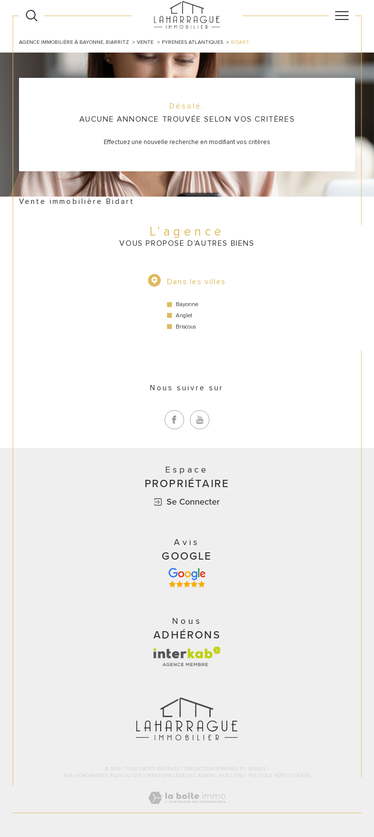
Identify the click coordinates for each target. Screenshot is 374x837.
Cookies (301, 776)
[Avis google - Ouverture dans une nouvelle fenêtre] (187, 577)
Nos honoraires (84, 776)
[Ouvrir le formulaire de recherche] (31, 15)
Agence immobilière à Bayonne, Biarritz (74, 42)
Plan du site (126, 776)
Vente (145, 42)
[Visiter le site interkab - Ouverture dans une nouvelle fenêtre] (187, 656)
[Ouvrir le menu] (342, 15)
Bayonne (187, 304)
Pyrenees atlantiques (192, 42)
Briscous (186, 327)
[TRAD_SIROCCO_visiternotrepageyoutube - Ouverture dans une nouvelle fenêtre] (199, 420)
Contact (362, 280)
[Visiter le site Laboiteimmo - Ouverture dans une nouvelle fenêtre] (186, 808)
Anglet (184, 315)
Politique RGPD (267, 776)
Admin (206, 776)
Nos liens (231, 776)
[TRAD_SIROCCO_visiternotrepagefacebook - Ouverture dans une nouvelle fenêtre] (174, 420)
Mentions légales (170, 776)
